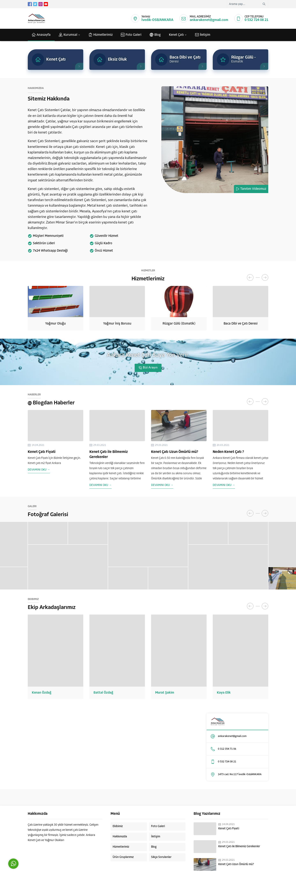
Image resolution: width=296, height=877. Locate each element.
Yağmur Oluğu (55, 323)
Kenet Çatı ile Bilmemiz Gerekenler (239, 846)
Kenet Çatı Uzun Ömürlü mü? (174, 452)
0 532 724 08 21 (256, 20)
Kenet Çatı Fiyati (42, 452)
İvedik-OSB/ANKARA (157, 20)
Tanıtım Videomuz (253, 189)
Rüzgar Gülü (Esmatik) (179, 323)
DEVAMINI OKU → (39, 469)
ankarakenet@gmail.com (209, 20)
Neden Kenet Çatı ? (228, 452)
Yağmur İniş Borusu (117, 323)
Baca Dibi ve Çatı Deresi (241, 323)
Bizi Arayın (150, 367)
